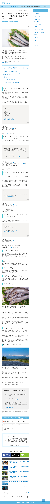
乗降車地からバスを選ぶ (21, 424)
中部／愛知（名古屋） (38, 27)
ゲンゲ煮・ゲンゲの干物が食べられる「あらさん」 (13, 71)
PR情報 (35, 34)
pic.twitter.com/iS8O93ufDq (9, 196)
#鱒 (11, 118)
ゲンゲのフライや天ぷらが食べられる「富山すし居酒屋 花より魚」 (15, 73)
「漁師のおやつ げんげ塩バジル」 (10, 79)
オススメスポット (5, 21)
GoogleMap (13, 128)
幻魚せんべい (6, 76)
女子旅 (36, 26)
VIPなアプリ (36, 37)
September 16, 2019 (17, 156)
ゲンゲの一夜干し (7, 77)
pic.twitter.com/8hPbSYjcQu (9, 119)
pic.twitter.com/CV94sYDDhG (9, 231)
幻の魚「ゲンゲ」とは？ (8, 80)
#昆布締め (13, 118)
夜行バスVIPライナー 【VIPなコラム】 (12, 6)
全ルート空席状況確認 (21, 421)
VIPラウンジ (36, 42)
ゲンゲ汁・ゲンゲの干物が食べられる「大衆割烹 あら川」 (14, 67)
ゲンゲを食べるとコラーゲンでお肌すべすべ (11, 82)
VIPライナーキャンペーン (38, 40)
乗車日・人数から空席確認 (8, 421)
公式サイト (10, 127)
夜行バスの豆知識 (37, 16)
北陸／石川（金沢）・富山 (13, 21)
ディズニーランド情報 (38, 24)
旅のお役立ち (37, 18)
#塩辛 (9, 118)
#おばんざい (17, 118)
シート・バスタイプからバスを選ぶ (8, 429)
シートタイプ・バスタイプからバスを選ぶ (11, 399)
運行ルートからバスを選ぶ (8, 424)
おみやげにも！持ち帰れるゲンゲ (9, 74)
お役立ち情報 (36, 13)
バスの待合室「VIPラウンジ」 (9, 407)
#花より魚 (17, 230)
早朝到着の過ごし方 (38, 19)
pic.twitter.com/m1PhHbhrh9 (9, 154)
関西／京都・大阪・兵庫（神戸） (40, 32)
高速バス (3, 6)
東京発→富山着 (5, 62)
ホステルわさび (37, 45)
